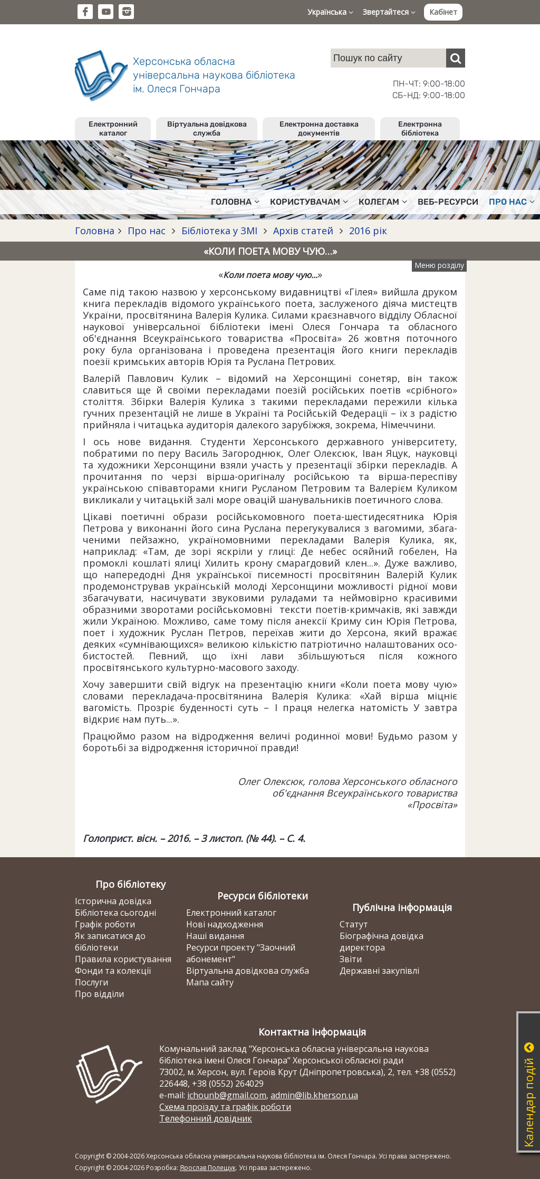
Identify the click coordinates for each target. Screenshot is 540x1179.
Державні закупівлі (379, 970)
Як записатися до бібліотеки (110, 941)
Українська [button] (330, 12)
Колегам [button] (383, 202)
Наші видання (215, 936)
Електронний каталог (113, 129)
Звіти (351, 959)
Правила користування (123, 959)
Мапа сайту (210, 982)
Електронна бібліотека (420, 129)
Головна (94, 230)
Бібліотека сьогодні (115, 912)
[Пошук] (455, 58)
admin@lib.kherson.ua (314, 1095)
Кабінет (443, 12)
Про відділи (99, 994)
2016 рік (366, 230)
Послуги (91, 982)
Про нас (146, 230)
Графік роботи (105, 924)
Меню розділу (439, 265)
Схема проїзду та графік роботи (225, 1107)
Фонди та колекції (113, 970)
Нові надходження (224, 924)
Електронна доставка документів (319, 129)
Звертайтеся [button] (389, 12)
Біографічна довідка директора (381, 941)
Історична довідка (113, 901)
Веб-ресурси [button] (448, 202)
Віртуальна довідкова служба (207, 129)
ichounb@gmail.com (226, 1095)
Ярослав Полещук (208, 1167)
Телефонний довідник (205, 1118)
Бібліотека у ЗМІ (219, 230)
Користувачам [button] (309, 202)
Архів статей (303, 230)
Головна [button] (235, 202)
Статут (354, 924)
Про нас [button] (512, 202)
